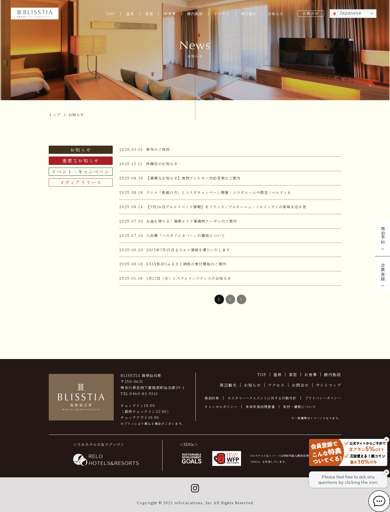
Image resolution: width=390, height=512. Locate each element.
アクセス (222, 13)
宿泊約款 (211, 398)
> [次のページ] (241, 302)
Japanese (346, 13)
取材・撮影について (299, 406)
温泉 (130, 13)
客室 (149, 13)
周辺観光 (249, 13)
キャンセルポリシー (220, 406)
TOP (110, 13)
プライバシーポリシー (323, 398)
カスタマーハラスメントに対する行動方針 (261, 398)
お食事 (170, 13)
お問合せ (310, 13)
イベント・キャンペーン (80, 171)
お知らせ (276, 13)
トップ (55, 114)
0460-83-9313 (144, 393)
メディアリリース (81, 182)
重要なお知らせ (80, 160)
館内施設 (195, 13)
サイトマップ (328, 385)
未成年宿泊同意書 (260, 406)
